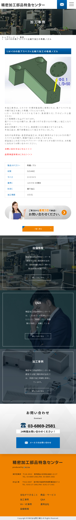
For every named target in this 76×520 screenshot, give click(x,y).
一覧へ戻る (38, 229)
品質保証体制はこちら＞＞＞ (18, 154)
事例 (22, 37)
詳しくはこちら (38, 277)
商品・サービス (48, 494)
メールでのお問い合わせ (40, 442)
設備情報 (24, 508)
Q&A (42, 499)
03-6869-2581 (41, 425)
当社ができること (29, 494)
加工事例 (24, 499)
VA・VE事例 (26, 504)
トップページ (8, 37)
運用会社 (44, 504)
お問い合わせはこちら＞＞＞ (18, 149)
